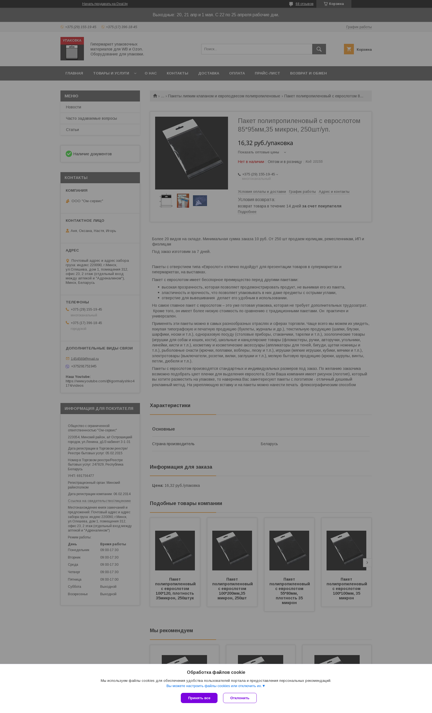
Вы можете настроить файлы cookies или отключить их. (214, 686)
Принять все (199, 698)
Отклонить (239, 698)
